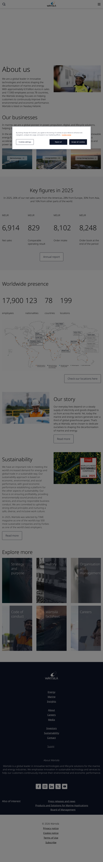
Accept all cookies (78, 142)
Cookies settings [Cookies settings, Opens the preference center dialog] (25, 142)
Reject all (58, 142)
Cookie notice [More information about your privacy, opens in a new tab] (66, 135)
